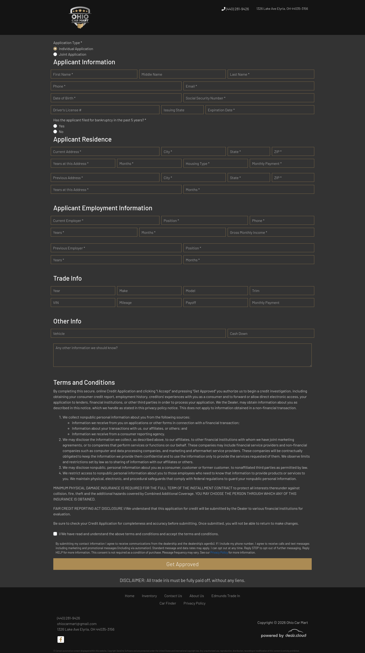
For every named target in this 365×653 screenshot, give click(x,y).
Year (56, 290)
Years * (58, 232)
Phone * (59, 86)
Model (190, 290)
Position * (171, 220)
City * (168, 151)
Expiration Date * (221, 110)
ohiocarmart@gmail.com (77, 623)
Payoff (191, 302)
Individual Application (76, 48)
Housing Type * (198, 163)
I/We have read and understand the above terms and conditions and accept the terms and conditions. (139, 533)
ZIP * (278, 151)
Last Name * (240, 74)
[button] (206, 26)
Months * (126, 163)
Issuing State (174, 110)
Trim (255, 290)
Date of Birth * (64, 98)
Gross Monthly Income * (248, 232)
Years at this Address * (70, 163)
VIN (56, 302)
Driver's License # (67, 110)
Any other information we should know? (87, 347)
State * (235, 151)
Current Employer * (68, 220)
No (61, 131)
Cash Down (238, 333)
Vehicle (59, 333)
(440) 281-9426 (235, 9)
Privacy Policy (219, 552)
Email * (191, 86)
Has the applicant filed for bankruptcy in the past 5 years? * (99, 120)
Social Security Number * (206, 98)
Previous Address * (68, 177)
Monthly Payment (266, 302)
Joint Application (72, 54)
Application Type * (67, 42)
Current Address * (67, 151)
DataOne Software (125, 651)
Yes (61, 126)
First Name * (63, 74)
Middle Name (152, 74)
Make (123, 290)
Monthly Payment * (267, 163)
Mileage (125, 302)
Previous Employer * (69, 248)
